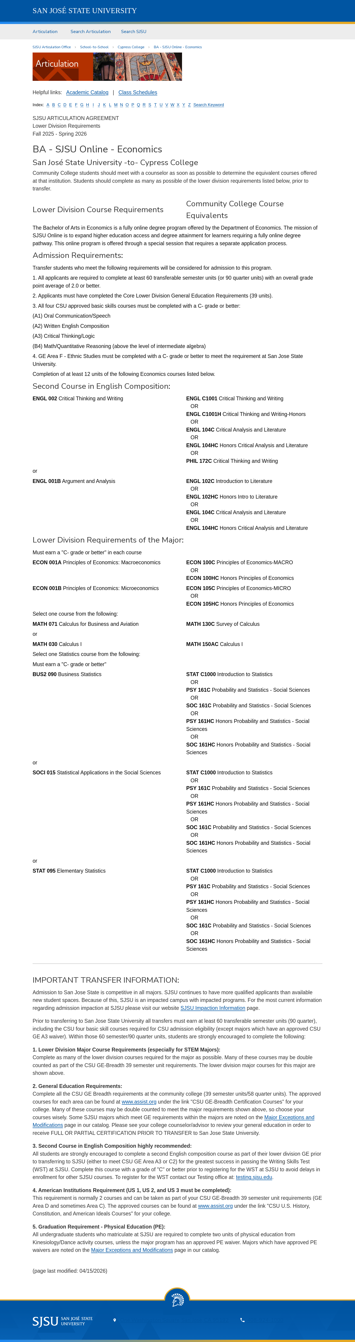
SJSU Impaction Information (212, 1008)
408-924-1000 (265, 1320)
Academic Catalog (87, 92)
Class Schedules (137, 92)
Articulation (45, 32)
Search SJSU (133, 32)
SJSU (85, 11)
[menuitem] (46, 31)
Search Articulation (91, 32)
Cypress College (131, 47)
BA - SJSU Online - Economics (178, 47)
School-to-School (94, 47)
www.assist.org (139, 1102)
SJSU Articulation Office (52, 47)
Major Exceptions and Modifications (132, 1250)
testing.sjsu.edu (254, 1177)
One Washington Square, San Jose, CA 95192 (174, 1320)
